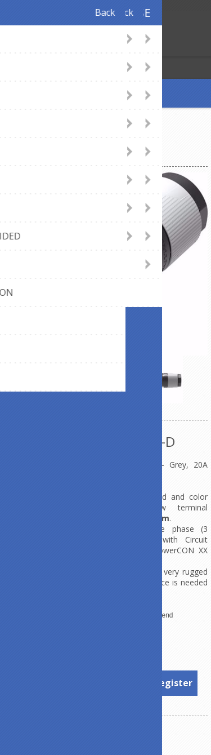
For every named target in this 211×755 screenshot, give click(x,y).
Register (11, 46)
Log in (33, 46)
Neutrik (133, 637)
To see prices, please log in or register (106, 683)
